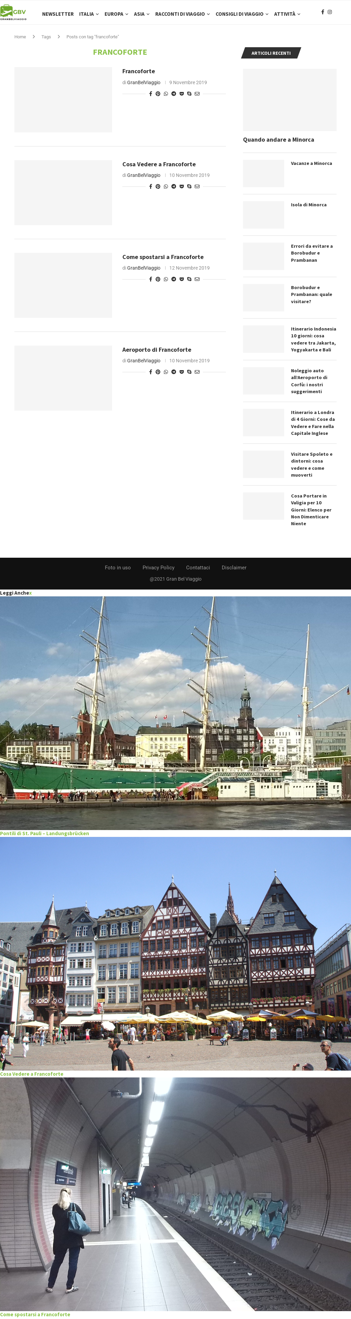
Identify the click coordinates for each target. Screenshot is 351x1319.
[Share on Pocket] (182, 97)
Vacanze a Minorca (311, 166)
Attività (284, 14)
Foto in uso (118, 569)
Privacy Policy (158, 569)
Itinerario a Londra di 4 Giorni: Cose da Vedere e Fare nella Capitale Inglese (312, 425)
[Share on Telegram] (173, 97)
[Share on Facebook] (150, 97)
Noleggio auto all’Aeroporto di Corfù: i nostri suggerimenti (309, 383)
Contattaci (198, 569)
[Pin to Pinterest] (158, 97)
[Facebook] (322, 14)
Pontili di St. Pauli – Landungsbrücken (44, 834)
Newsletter (58, 14)
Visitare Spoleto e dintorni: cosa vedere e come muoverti (311, 466)
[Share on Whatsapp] (166, 97)
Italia (86, 14)
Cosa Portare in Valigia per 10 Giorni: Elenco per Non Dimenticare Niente (311, 510)
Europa (114, 14)
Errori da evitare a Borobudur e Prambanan (311, 256)
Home (20, 40)
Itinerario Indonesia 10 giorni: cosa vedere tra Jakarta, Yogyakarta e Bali (313, 342)
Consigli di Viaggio (240, 14)
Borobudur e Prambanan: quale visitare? (311, 297)
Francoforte (138, 75)
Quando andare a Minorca (278, 143)
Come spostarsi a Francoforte (163, 260)
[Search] (347, 14)
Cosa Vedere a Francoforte (159, 167)
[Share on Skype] (189, 97)
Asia (139, 14)
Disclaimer (234, 569)
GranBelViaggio (143, 86)
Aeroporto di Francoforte (156, 353)
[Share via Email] (197, 97)
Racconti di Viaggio (180, 14)
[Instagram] (330, 14)
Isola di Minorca (309, 208)
